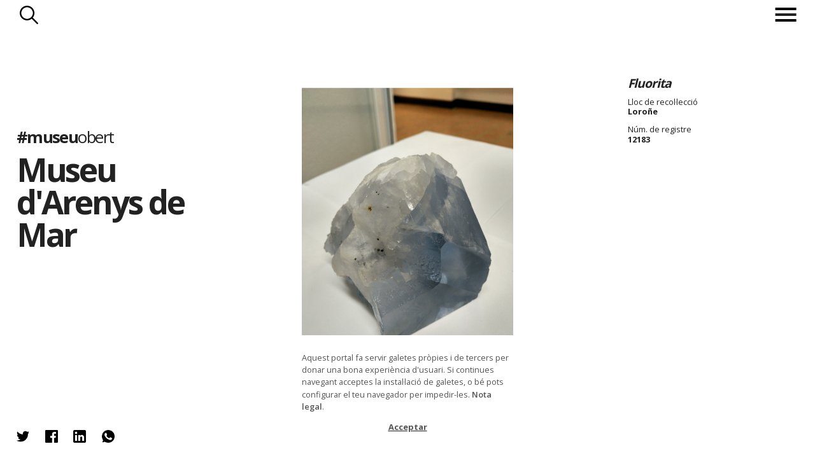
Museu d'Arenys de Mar (100, 201)
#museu (65, 137)
